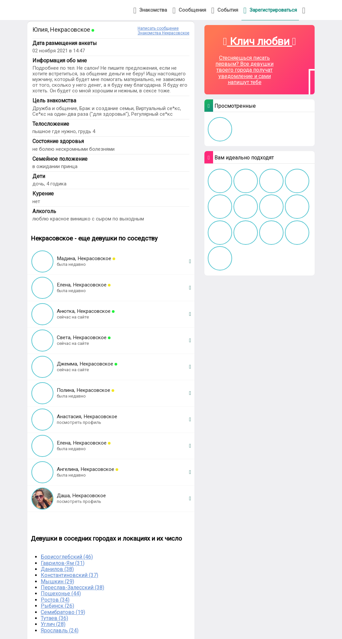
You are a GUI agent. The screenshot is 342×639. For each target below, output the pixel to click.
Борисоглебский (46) (67, 557)
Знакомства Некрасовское (163, 33)
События (224, 10)
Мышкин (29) (57, 581)
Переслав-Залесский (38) (72, 587)
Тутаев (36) (54, 618)
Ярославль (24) (59, 630)
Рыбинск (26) (57, 606)
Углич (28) (53, 624)
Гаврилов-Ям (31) (62, 563)
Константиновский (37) (69, 575)
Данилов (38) (57, 569)
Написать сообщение (158, 28)
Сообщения (189, 10)
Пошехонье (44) (61, 593)
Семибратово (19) (63, 612)
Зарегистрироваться (270, 10)
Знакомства (150, 10)
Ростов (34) (55, 600)
